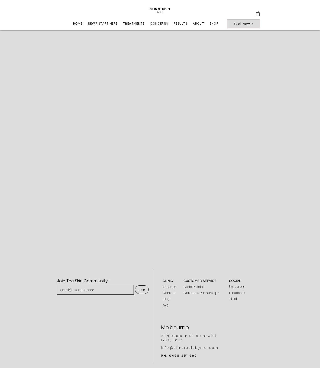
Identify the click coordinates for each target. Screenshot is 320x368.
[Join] (142, 289)
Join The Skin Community (82, 281)
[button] (134, 23)
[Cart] (257, 13)
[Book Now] (243, 23)
